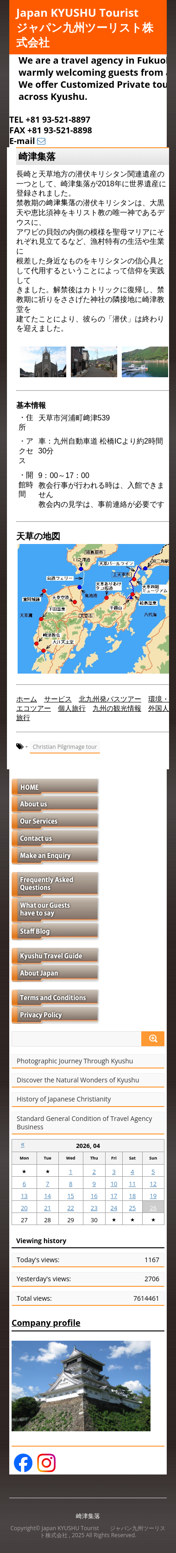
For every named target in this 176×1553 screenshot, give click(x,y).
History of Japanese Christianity (64, 1099)
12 (153, 1183)
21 (47, 1208)
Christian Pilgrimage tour (65, 747)
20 (24, 1208)
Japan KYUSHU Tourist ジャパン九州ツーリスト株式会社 (88, 27)
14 (47, 1196)
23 (94, 1208)
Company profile (46, 1322)
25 (132, 1208)
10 (113, 1183)
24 (113, 1208)
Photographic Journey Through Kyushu (75, 1061)
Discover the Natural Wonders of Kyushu (78, 1080)
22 (70, 1208)
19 (153, 1196)
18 (132, 1196)
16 (94, 1196)
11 (132, 1183)
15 (70, 1196)
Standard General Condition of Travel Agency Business (84, 1122)
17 (113, 1196)
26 (153, 1208)
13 (24, 1196)
